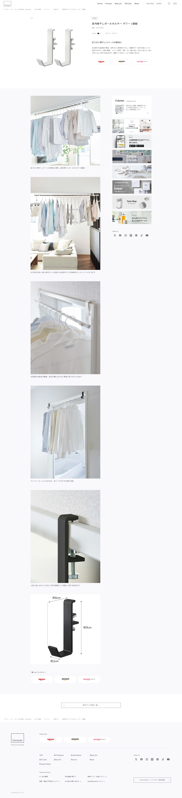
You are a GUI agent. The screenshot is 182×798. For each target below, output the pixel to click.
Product (108, 3)
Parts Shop (150, 3)
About (136, 3)
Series (100, 3)
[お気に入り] (32, 18)
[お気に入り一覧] (169, 3)
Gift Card (128, 3)
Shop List (118, 3)
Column (159, 3)
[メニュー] (175, 3)
